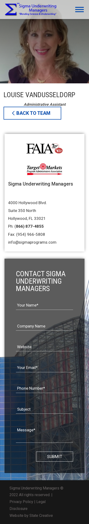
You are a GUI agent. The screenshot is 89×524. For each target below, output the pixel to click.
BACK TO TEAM (33, 113)
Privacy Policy (21, 501)
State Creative (41, 515)
